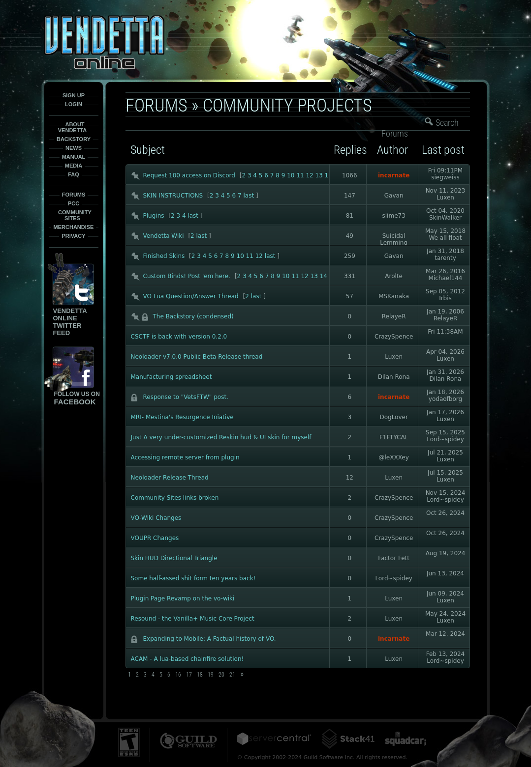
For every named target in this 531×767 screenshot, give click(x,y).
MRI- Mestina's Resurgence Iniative (182, 417)
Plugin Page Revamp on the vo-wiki (183, 598)
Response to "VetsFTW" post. (185, 397)
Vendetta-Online (104, 42)
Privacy (73, 236)
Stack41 (348, 738)
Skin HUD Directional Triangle (174, 558)
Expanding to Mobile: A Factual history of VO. (209, 638)
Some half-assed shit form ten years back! (193, 578)
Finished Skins (164, 256)
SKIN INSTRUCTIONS (173, 195)
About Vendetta (72, 127)
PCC (73, 203)
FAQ (73, 174)
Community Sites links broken (175, 497)
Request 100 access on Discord (189, 175)
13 (319, 175)
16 (178, 674)
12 (309, 175)
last (249, 195)
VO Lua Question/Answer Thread (191, 296)
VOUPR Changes (155, 538)
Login (73, 104)
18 (200, 674)
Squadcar (405, 739)
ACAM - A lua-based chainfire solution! (187, 658)
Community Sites (75, 215)
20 (221, 674)
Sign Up (73, 95)
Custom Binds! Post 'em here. (186, 276)
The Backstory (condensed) (193, 316)
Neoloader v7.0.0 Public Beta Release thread (197, 356)
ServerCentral (274, 739)
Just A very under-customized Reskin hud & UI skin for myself (221, 437)
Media (73, 166)
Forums (74, 195)
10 (290, 175)
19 (211, 674)
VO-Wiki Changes (156, 517)
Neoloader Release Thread (170, 477)
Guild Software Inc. (188, 741)
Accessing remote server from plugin (185, 457)
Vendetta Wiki (163, 235)
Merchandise (74, 227)
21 (232, 674)
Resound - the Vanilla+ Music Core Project (192, 618)
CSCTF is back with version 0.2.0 (179, 336)
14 (323, 276)
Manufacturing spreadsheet (171, 376)
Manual (74, 157)
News (73, 148)
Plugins (153, 215)
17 (189, 674)
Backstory (74, 139)
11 (300, 175)
